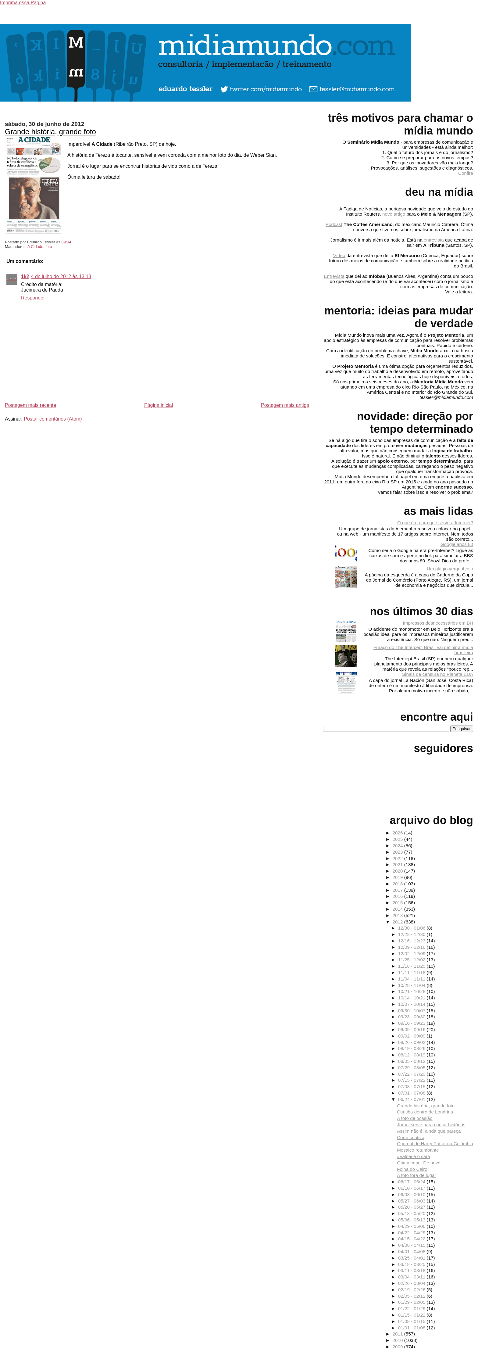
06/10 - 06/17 (412, 1188)
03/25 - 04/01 (412, 1257)
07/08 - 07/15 (412, 1086)
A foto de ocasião (415, 1118)
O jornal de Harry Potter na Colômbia (435, 1143)
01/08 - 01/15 (412, 1321)
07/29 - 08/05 (412, 1067)
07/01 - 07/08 (412, 1092)
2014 (398, 909)
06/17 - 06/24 (412, 1181)
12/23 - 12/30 (412, 934)
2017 (398, 890)
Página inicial (158, 405)
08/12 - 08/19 (412, 1054)
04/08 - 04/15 (412, 1245)
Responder (33, 297)
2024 (398, 845)
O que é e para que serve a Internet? (435, 522)
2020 (398, 870)
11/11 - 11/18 (412, 972)
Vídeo (339, 255)
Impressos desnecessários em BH (438, 623)
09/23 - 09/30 (412, 1016)
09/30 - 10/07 (412, 1010)
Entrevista (334, 276)
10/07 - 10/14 (412, 1004)
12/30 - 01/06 (412, 927)
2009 (398, 1346)
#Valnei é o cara (413, 1156)
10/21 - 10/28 (412, 991)
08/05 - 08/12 (412, 1061)
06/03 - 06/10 (412, 1194)
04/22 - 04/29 (412, 1232)
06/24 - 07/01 (412, 1099)
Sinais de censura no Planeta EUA (437, 674)
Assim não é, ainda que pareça (429, 1131)
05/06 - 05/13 (412, 1219)
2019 (398, 877)
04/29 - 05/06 (412, 1226)
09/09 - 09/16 (412, 1029)
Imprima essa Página (23, 2)
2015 (398, 902)
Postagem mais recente (30, 405)
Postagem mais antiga (285, 405)
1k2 (25, 276)
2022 (398, 858)
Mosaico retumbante (418, 1150)
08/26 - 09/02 (412, 1042)
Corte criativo (410, 1137)
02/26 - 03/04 (412, 1283)
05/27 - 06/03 (412, 1200)
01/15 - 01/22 (412, 1315)
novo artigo (393, 214)
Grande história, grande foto (50, 131)
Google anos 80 (457, 544)
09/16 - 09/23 (412, 1023)
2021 (398, 864)
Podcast (334, 224)
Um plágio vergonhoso (450, 568)
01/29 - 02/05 (412, 1302)
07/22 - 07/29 (412, 1074)
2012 (398, 921)
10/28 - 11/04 (412, 985)
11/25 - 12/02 (412, 959)
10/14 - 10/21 (412, 997)
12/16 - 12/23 (412, 940)
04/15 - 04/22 (412, 1238)
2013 (398, 915)
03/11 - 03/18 (412, 1270)
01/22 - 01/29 (412, 1308)
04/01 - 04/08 (412, 1251)
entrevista (434, 239)
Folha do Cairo (412, 1169)
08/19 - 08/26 (412, 1048)
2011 (398, 1333)
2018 (398, 883)
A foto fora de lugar (416, 1175)
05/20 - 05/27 (412, 1207)
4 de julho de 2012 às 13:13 (61, 276)
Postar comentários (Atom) (53, 418)
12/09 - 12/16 (412, 947)
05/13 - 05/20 (412, 1213)
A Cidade (35, 246)
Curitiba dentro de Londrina (425, 1111)
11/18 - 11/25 (412, 966)
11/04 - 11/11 (412, 978)
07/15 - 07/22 (412, 1080)
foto (48, 246)
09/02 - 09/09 (412, 1035)
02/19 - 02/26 (412, 1289)
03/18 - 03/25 (412, 1264)
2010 (398, 1340)
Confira (465, 173)
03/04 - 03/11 (412, 1276)
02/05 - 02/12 (412, 1296)
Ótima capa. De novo (419, 1162)
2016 (398, 896)
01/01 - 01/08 (412, 1327)
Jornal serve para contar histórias (431, 1124)
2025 (398, 839)
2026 (398, 832)
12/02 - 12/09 (412, 953)
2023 (398, 852)
